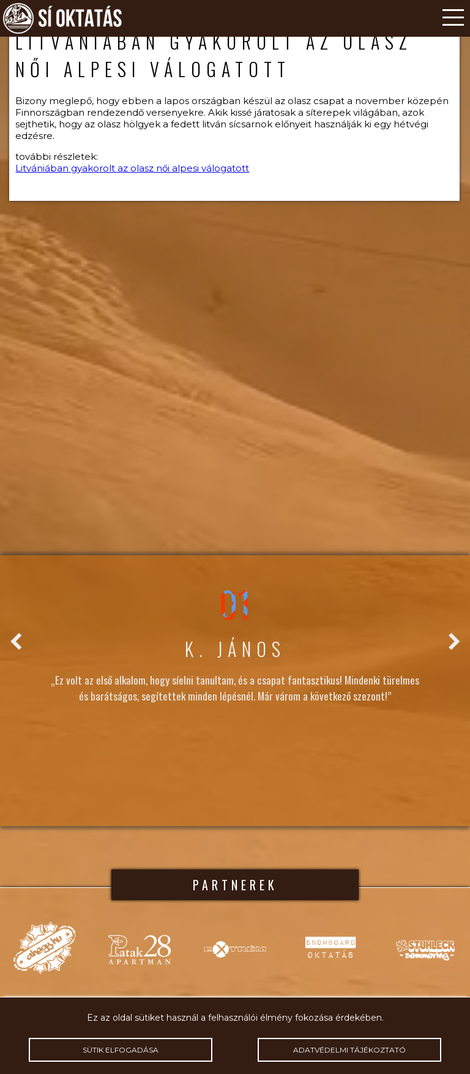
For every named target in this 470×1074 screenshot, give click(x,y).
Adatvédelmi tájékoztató (349, 1050)
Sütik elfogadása (120, 1050)
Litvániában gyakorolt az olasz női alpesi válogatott (132, 168)
